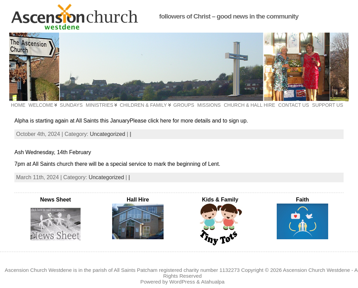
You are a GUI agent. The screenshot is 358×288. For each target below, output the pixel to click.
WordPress (182, 282)
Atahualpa (212, 282)
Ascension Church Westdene (316, 270)
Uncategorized (107, 134)
